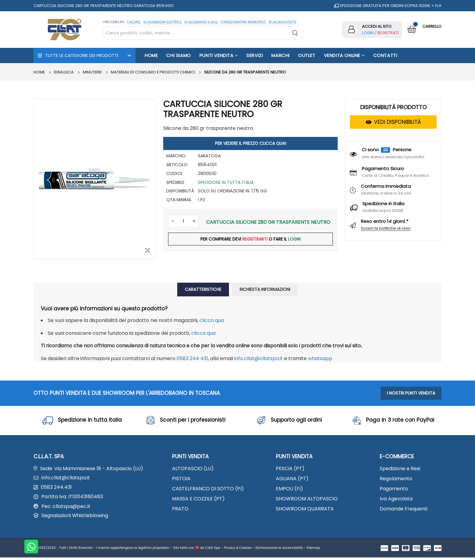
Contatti (385, 55)
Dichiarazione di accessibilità (279, 548)
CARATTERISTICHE (203, 289)
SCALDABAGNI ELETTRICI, (162, 22)
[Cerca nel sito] (203, 33)
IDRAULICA (64, 72)
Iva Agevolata (396, 499)
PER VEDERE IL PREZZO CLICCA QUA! (251, 143)
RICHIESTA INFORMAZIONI (265, 289)
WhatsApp (320, 358)
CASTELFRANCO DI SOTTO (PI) (208, 489)
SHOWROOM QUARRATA (305, 509)
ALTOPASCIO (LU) (193, 468)
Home (151, 55)
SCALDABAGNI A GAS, (201, 22)
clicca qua (211, 320)
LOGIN (294, 240)
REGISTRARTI (255, 240)
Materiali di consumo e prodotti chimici (154, 72)
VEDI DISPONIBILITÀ (393, 122)
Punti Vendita (218, 55)
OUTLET (306, 55)
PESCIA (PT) (290, 468)
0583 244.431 (56, 488)
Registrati (388, 33)
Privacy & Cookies (238, 548)
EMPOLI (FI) (289, 489)
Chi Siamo (178, 55)
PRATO (180, 509)
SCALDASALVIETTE (283, 22)
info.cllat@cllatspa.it (258, 358)
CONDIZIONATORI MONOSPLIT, (243, 22)
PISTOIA (181, 478)
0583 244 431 (192, 358)
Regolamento (396, 478)
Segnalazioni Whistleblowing (74, 516)
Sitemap (313, 548)
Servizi (254, 55)
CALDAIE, (134, 22)
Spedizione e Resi (400, 468)
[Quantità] (183, 221)
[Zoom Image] (147, 250)
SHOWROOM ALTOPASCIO (307, 499)
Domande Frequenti (403, 509)
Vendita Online (344, 55)
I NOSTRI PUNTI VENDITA (411, 393)
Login (368, 33)
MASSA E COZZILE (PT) (198, 499)
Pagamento (394, 489)
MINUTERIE (93, 72)
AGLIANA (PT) (292, 478)
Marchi (280, 55)
